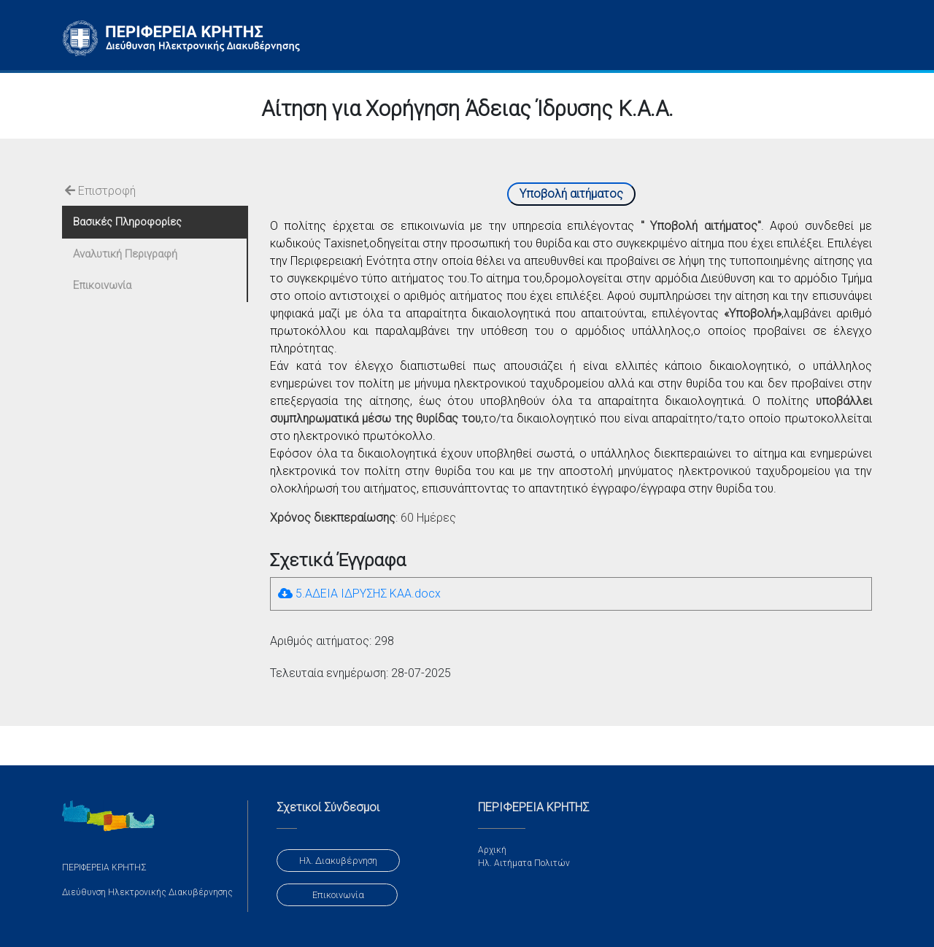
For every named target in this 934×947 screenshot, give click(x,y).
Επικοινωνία (102, 285)
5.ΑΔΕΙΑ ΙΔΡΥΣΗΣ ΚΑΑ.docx (359, 593)
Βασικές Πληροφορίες (127, 221)
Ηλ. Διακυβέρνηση (338, 860)
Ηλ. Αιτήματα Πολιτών (524, 863)
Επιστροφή (100, 191)
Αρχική (492, 850)
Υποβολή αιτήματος (571, 194)
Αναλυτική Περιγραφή (125, 253)
